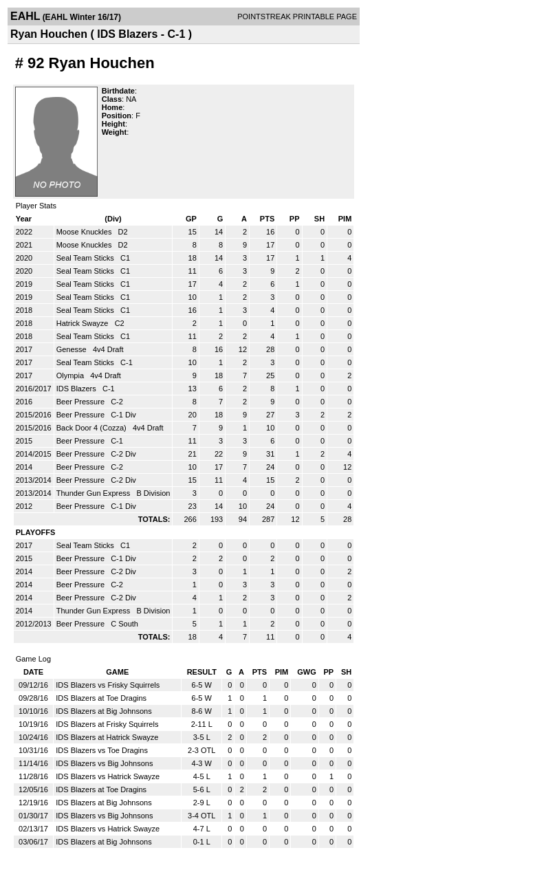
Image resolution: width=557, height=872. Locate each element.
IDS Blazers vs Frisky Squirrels (108, 685)
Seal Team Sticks (86, 258)
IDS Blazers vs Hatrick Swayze (108, 776)
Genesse (72, 349)
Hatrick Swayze (83, 323)
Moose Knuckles (85, 232)
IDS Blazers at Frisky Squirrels (107, 724)
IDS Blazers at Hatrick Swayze (107, 737)
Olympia (71, 375)
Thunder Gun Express (94, 493)
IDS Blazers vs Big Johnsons (104, 763)
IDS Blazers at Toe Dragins (101, 698)
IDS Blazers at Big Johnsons (103, 711)
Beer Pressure (81, 401)
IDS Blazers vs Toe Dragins (102, 750)
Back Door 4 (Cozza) (92, 428)
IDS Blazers (77, 388)
